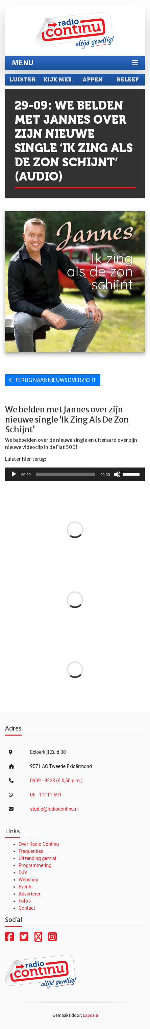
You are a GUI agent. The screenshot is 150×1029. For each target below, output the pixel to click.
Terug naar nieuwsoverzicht (53, 380)
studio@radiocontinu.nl (54, 809)
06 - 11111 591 (45, 794)
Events (25, 886)
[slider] (65, 474)
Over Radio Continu (39, 844)
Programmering (35, 865)
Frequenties (31, 851)
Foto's (25, 901)
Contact (27, 908)
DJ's (23, 872)
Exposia (90, 1015)
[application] (75, 474)
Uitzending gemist (37, 858)
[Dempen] (117, 474)
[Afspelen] (13, 474)
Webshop (28, 879)
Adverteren (30, 893)
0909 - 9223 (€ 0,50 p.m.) (56, 780)
